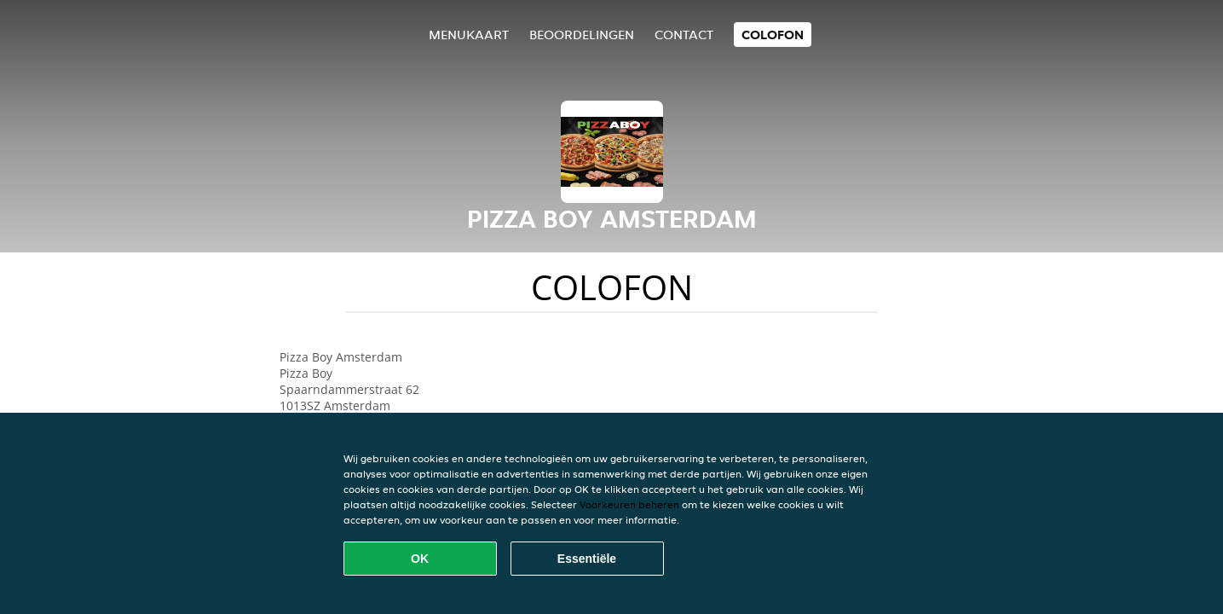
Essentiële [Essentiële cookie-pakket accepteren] (586, 558)
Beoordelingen (581, 34)
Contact (684, 34)
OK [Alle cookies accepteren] (420, 558)
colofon (772, 34)
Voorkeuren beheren (629, 504)
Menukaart (469, 34)
